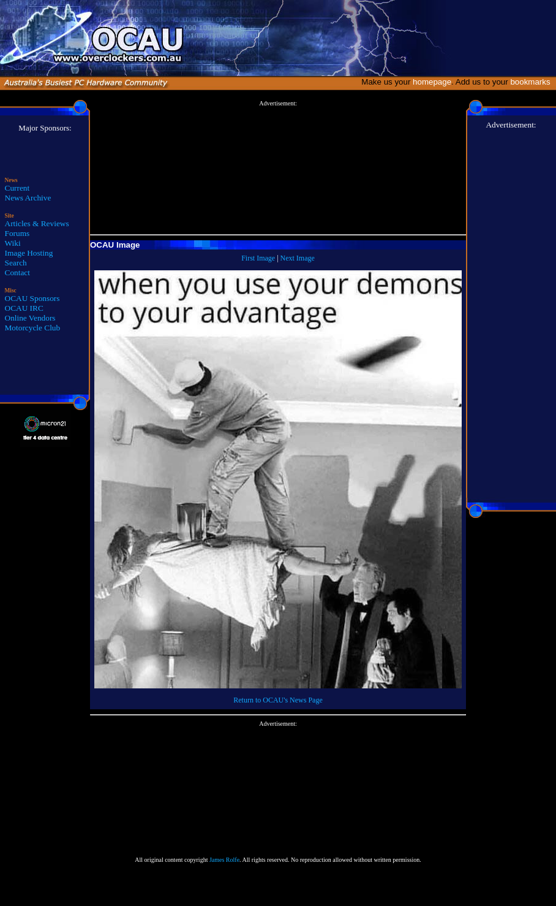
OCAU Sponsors (32, 298)
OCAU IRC (24, 308)
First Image (258, 258)
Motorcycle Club (33, 327)
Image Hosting (29, 252)
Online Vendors (30, 317)
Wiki (13, 243)
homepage (432, 81)
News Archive (28, 197)
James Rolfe (224, 859)
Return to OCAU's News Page (277, 700)
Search (16, 262)
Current (17, 187)
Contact (17, 272)
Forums (17, 233)
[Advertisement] (278, 168)
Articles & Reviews (37, 223)
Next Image (297, 258)
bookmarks (532, 81)
